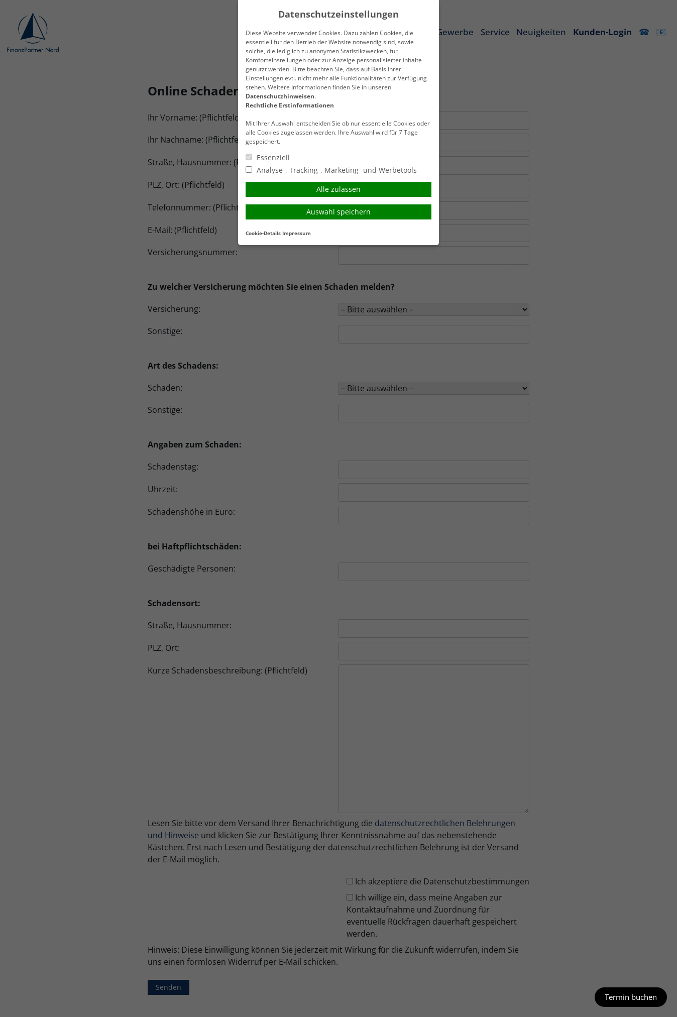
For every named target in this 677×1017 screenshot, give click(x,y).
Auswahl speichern (338, 211)
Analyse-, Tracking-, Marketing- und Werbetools (331, 170)
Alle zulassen (338, 189)
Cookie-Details (263, 233)
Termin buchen (631, 997)
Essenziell (268, 157)
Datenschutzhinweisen (280, 96)
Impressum (296, 233)
